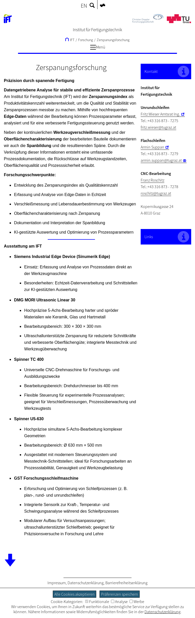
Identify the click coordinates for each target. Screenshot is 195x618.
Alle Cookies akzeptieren (74, 594)
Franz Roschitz (152, 180)
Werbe (136, 601)
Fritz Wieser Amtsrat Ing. (160, 114)
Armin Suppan (152, 147)
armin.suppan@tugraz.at (161, 160)
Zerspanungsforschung (113, 40)
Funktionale (97, 601)
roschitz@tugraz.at (156, 193)
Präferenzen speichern (119, 594)
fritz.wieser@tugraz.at (158, 127)
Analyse (119, 601)
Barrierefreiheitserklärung (126, 582)
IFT (69, 40)
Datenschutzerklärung (86, 582)
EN (84, 5)
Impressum (56, 582)
